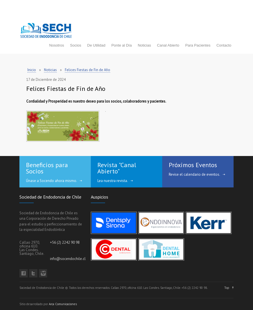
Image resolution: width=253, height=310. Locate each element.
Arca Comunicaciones (63, 304)
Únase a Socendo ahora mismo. (51, 180)
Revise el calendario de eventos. (194, 174)
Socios (75, 45)
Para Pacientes (197, 45)
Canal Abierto (168, 45)
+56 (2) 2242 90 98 (65, 242)
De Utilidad (96, 45)
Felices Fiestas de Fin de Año (87, 69)
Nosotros (56, 45)
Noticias (144, 45)
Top (226, 288)
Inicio (31, 69)
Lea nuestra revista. (112, 180)
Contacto (223, 45)
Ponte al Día (121, 45)
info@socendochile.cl (68, 258)
